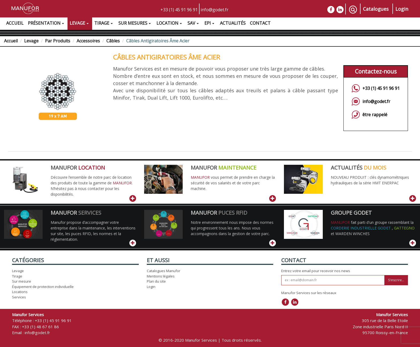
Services (19, 297)
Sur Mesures (135, 24)
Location (169, 24)
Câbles (113, 41)
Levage (80, 24)
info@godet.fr (214, 10)
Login (401, 9)
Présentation (46, 24)
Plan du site (156, 281)
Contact (260, 23)
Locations (20, 291)
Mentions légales (161, 276)
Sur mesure (21, 281)
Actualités (233, 23)
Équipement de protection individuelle (43, 286)
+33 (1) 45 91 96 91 (179, 10)
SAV (194, 24)
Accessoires (88, 41)
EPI (210, 24)
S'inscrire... (396, 280)
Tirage (104, 24)
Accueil (15, 23)
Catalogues (376, 9)
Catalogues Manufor (163, 270)
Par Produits (57, 41)
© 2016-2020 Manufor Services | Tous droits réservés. (210, 340)
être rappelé (374, 115)
